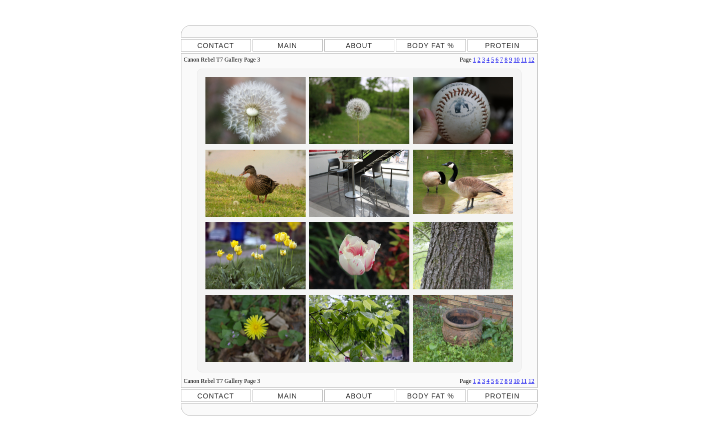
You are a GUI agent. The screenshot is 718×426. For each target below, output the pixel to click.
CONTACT (215, 46)
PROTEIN (502, 46)
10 (517, 59)
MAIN (287, 46)
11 (524, 59)
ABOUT (359, 46)
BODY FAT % (430, 46)
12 (532, 59)
